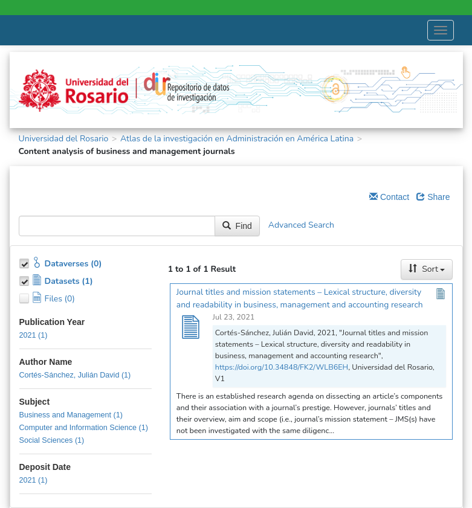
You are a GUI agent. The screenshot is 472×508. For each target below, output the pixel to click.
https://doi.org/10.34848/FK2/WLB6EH (281, 367)
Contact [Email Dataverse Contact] (389, 197)
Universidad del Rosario (64, 138)
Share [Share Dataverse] (433, 197)
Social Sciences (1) (52, 440)
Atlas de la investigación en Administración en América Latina (237, 138)
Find (237, 226)
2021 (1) (33, 335)
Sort (427, 269)
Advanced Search (301, 225)
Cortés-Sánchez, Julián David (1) (75, 375)
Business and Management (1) (71, 415)
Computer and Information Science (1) (84, 427)
